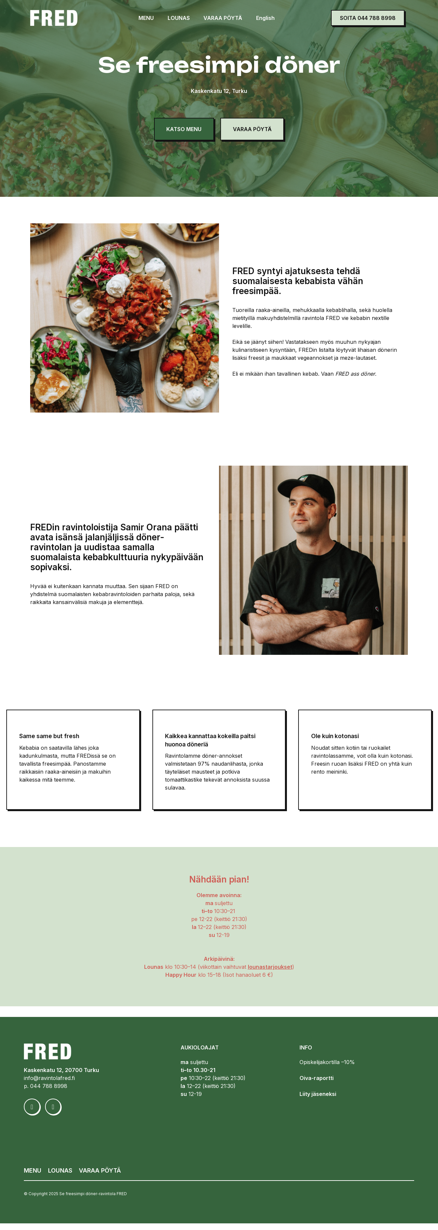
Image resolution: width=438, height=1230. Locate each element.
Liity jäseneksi (318, 1101)
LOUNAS (177, 18)
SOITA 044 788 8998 (368, 18)
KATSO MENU (181, 129)
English (263, 18)
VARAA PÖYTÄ (221, 18)
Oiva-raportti (317, 1085)
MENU (144, 18)
